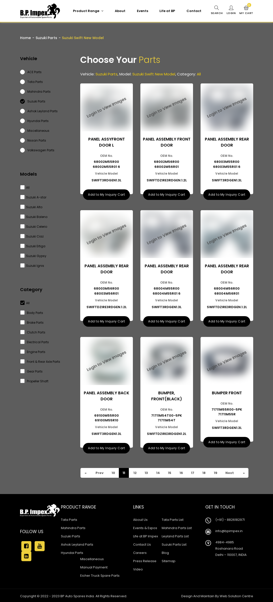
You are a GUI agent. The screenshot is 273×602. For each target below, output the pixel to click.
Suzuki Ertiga (33, 246)
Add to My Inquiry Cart (106, 194)
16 (182, 471)
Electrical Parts (35, 342)
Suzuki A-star (33, 197)
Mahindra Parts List (177, 526)
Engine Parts (33, 352)
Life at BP (167, 11)
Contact (193, 11)
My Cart (246, 10)
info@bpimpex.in (229, 529)
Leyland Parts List (175, 535)
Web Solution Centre (236, 594)
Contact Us (142, 543)
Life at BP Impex (145, 535)
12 (135, 471)
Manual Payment (94, 566)
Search (217, 10)
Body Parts (32, 313)
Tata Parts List (173, 518)
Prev (99, 471)
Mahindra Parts (73, 526)
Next (231, 471)
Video (138, 568)
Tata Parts (69, 518)
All (25, 187)
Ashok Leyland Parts (77, 543)
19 (217, 471)
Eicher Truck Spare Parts (100, 574)
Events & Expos (145, 526)
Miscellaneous (92, 557)
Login (231, 10)
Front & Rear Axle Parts (40, 361)
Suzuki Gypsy (33, 256)
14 (158, 471)
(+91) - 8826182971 (230, 518)
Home (25, 37)
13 (147, 471)
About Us (140, 518)
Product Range (88, 11)
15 (170, 471)
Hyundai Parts (72, 551)
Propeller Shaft (34, 381)
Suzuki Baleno (34, 217)
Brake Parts (32, 322)
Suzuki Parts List (174, 543)
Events (142, 11)
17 (194, 471)
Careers (140, 551)
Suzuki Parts (46, 37)
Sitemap (168, 559)
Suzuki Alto (31, 207)
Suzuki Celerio (34, 226)
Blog (165, 551)
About (120, 11)
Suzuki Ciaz (32, 236)
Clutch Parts (33, 332)
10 (113, 471)
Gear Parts (32, 371)
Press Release (144, 559)
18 (205, 471)
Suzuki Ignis (32, 266)
